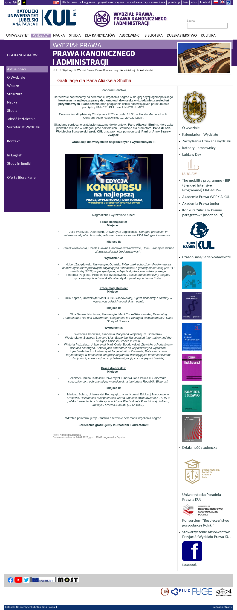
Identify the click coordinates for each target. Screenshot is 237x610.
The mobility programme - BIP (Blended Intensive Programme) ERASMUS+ (206, 185)
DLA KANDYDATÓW (22, 55)
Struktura (14, 94)
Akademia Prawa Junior (201, 204)
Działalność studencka (199, 448)
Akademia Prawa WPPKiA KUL (206, 197)
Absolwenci (129, 35)
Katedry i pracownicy (199, 148)
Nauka (59, 35)
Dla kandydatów (100, 35)
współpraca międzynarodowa (146, 2)
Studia (75, 35)
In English (14, 155)
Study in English (19, 164)
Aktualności (146, 70)
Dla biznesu (69, 2)
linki (185, 2)
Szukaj (191, 20)
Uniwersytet (17, 35)
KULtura (208, 35)
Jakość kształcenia (21, 119)
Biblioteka (154, 35)
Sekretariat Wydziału (23, 127)
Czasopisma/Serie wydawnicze (206, 257)
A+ (15, 2)
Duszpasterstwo (182, 35)
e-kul (194, 2)
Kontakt (13, 141)
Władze (13, 86)
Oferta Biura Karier (22, 178)
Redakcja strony (222, 607)
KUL (55, 70)
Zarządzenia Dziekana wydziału (206, 141)
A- (6, 2)
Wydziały (41, 35)
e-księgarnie (87, 2)
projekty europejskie (111, 2)
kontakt (205, 2)
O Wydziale (16, 78)
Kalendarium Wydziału (200, 135)
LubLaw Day (191, 155)
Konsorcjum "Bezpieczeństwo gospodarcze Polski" (205, 520)
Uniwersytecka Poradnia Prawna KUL (201, 495)
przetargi (174, 2)
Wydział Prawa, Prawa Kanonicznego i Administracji (106, 70)
